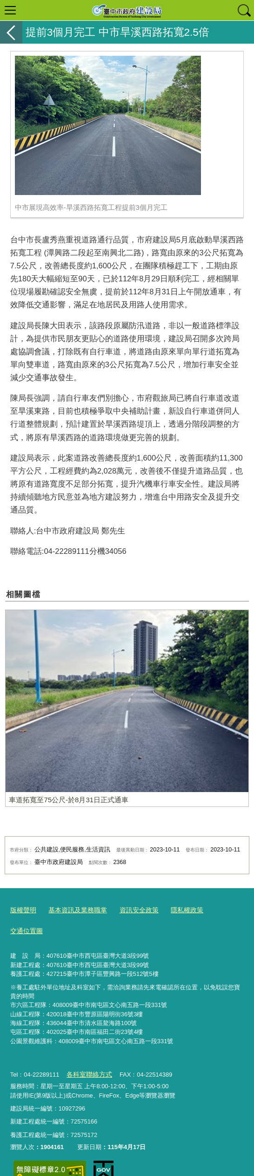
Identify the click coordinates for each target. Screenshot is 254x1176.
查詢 (244, 10)
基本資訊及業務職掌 (74, 909)
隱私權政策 (177, 909)
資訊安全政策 (132, 909)
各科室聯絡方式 (87, 1051)
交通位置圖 (220, 909)
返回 (11, 32)
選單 (10, 10)
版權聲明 (22, 909)
